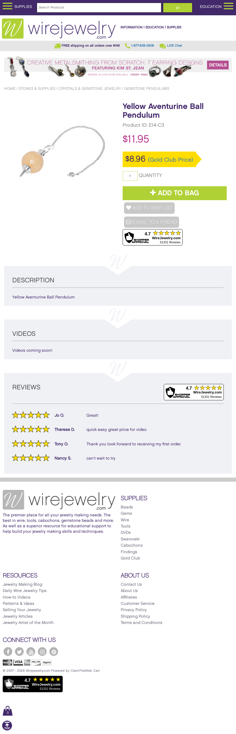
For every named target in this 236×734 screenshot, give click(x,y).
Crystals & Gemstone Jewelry (90, 88)
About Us (129, 591)
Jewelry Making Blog (22, 585)
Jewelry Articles (18, 616)
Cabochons (132, 545)
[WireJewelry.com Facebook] (8, 651)
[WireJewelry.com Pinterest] (53, 651)
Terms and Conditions (141, 623)
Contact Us (131, 585)
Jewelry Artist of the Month (28, 623)
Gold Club (130, 558)
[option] (59, 152)
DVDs (126, 533)
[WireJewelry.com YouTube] (30, 651)
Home (10, 88)
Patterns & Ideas (18, 604)
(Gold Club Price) (170, 160)
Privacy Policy (134, 610)
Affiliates (129, 597)
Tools (126, 526)
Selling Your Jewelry (22, 610)
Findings (129, 552)
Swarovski (130, 539)
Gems (126, 514)
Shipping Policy (135, 616)
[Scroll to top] (7, 729)
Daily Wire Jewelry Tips (25, 591)
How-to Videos (17, 597)
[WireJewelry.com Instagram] (42, 651)
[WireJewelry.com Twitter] (19, 651)
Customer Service (138, 604)
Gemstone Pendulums (146, 88)
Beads (127, 507)
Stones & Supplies (37, 88)
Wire (125, 520)
